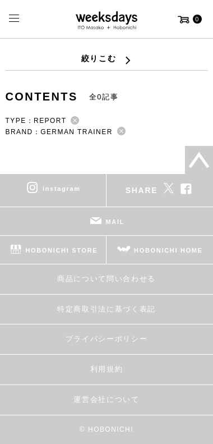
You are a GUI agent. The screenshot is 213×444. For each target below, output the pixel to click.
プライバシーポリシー (107, 339)
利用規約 (106, 369)
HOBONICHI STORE (61, 250)
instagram (62, 188)
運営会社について (106, 399)
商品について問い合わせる (106, 278)
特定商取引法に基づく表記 (106, 309)
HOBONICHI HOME (168, 250)
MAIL (115, 221)
